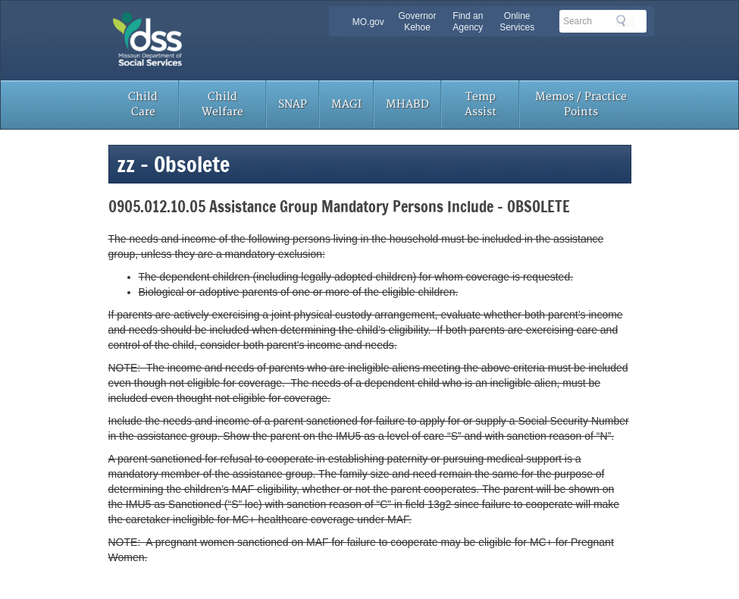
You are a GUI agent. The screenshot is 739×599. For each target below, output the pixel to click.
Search (625, 20)
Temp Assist (480, 104)
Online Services (516, 22)
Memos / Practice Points (581, 104)
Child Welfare (222, 104)
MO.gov (368, 22)
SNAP (292, 104)
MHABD (407, 104)
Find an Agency (467, 22)
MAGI (346, 104)
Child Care (143, 104)
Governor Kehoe (417, 22)
